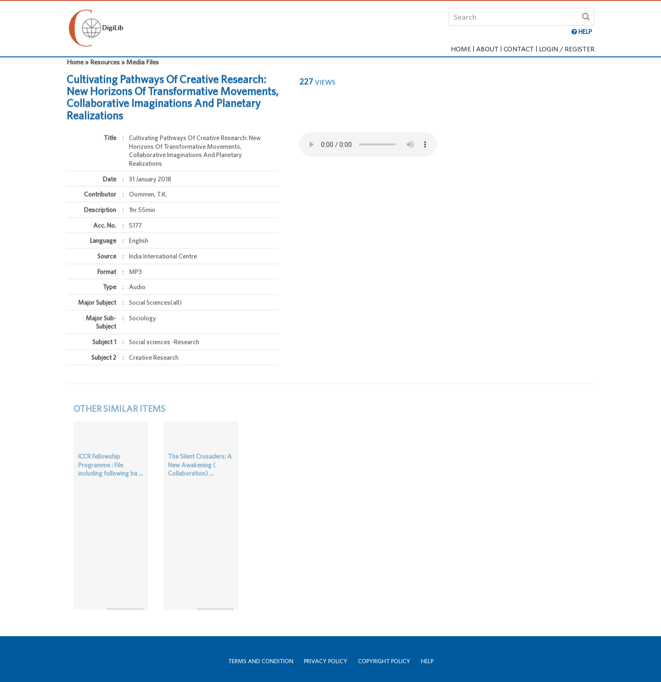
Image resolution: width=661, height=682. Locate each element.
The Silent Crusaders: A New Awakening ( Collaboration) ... (200, 464)
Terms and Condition (260, 661)
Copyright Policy (384, 661)
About (487, 49)
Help (427, 661)
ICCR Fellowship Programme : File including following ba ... (110, 464)
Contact (519, 49)
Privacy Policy (325, 661)
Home (461, 49)
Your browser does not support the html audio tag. (368, 134)
